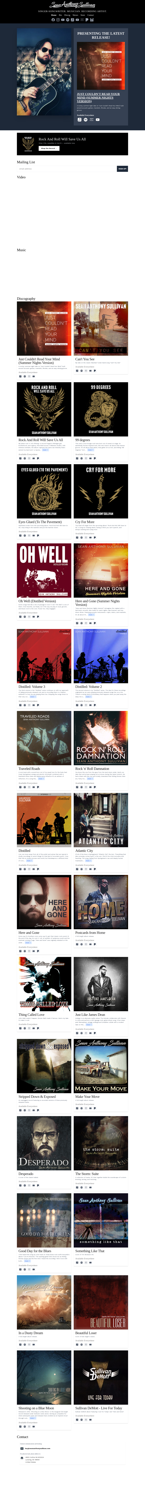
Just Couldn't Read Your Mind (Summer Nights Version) (39, 361)
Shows (75, 15)
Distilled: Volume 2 (88, 687)
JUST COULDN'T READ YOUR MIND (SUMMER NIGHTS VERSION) (98, 98)
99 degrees (82, 440)
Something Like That (89, 1251)
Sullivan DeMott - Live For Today (98, 1408)
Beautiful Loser (86, 1333)
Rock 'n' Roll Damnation (92, 769)
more (45, 450)
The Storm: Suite (87, 1174)
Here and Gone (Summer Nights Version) (97, 603)
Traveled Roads (29, 769)
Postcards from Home (90, 933)
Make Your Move (87, 1097)
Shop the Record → (49, 149)
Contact (92, 15)
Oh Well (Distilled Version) (37, 601)
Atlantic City (84, 851)
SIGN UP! (122, 169)
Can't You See (84, 359)
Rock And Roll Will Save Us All (41, 440)
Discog (66, 15)
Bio (59, 15)
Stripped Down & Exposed (37, 1097)
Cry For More (84, 522)
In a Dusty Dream (31, 1333)
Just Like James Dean (90, 1015)
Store (83, 15)
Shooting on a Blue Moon (36, 1408)
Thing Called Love (31, 1015)
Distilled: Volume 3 (32, 687)
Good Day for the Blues (35, 1251)
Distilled (24, 851)
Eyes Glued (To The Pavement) (40, 522)
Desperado (26, 1174)
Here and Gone (29, 933)
